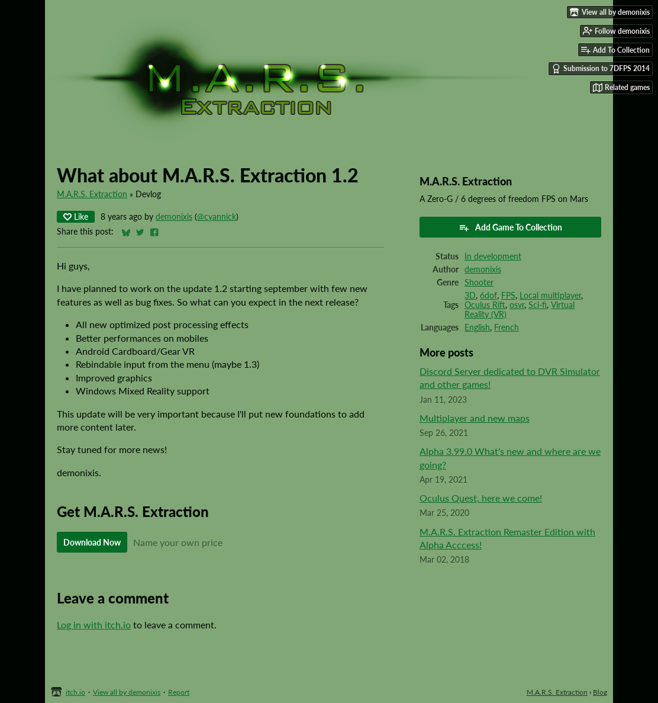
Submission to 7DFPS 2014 (600, 68)
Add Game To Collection (510, 227)
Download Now (92, 542)
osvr (516, 305)
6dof (488, 295)
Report (178, 692)
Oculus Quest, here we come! (481, 497)
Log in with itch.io (94, 624)
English (477, 327)
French (506, 327)
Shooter (479, 282)
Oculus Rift (485, 305)
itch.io (75, 692)
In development (493, 256)
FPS (508, 295)
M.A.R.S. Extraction (92, 194)
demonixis (174, 217)
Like (75, 216)
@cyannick (216, 217)
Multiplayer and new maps (475, 417)
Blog (600, 692)
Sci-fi (537, 305)
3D (470, 295)
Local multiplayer (550, 295)
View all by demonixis (126, 692)
